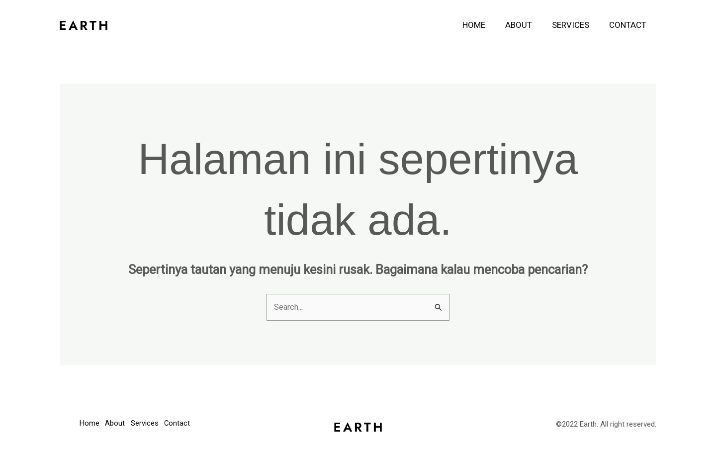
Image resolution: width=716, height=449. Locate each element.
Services (575, 25)
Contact (629, 25)
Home (484, 25)
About (526, 25)
